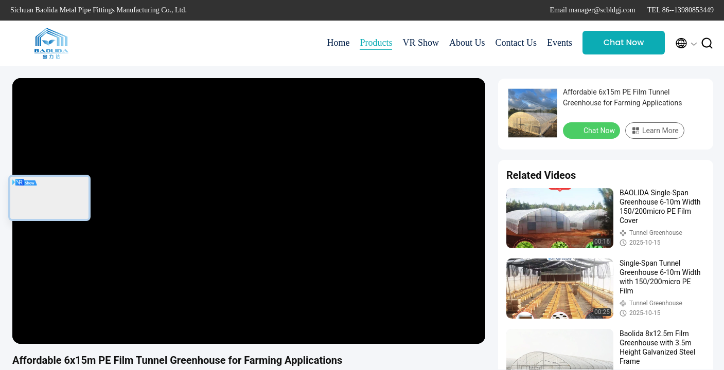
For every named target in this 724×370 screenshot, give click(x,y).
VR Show (420, 43)
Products (376, 43)
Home (338, 43)
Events (559, 43)
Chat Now (624, 42)
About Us (467, 43)
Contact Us (516, 43)
